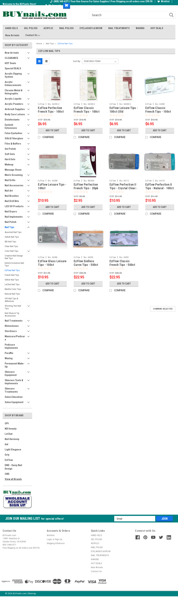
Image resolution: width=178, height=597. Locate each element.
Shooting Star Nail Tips (13, 307)
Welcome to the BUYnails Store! (19, 4)
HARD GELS (11, 28)
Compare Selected (162, 309)
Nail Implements (14, 216)
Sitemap (32, 593)
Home (39, 43)
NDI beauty (11, 428)
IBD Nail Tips (10, 241)
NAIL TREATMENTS (119, 28)
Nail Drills (10, 180)
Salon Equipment (14, 402)
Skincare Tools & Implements (14, 382)
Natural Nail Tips (12, 293)
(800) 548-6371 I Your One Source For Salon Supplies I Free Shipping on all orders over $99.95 (101, 1)
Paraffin (9, 353)
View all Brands (13, 479)
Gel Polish (10, 148)
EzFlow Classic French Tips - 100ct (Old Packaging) (86, 111)
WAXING (140, 28)
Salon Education (14, 397)
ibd (6, 444)
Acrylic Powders (14, 104)
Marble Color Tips (13, 289)
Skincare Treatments (11, 390)
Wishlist (163, 1)
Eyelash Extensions (11, 126)
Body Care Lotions (15, 114)
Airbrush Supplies (15, 109)
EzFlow (9, 460)
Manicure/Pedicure (15, 338)
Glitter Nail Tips (12, 279)
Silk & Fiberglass (14, 138)
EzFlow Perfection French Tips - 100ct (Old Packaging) (51, 111)
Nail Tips (9, 227)
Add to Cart (52, 130)
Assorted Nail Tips (13, 232)
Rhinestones (12, 325)
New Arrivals (12, 35)
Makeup (9, 164)
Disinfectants (12, 119)
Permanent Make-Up (15, 365)
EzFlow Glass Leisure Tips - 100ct (52, 263)
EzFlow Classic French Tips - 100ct (158, 109)
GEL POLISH (30, 28)
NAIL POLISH (66, 28)
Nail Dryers (11, 211)
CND (7, 473)
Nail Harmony (12, 439)
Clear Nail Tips (11, 246)
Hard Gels (10, 159)
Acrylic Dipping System (13, 75)
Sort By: (77, 61)
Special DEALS (13, 68)
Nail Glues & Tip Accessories (12, 314)
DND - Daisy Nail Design (13, 467)
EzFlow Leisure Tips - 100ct (52, 186)
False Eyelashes (13, 133)
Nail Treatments (13, 320)
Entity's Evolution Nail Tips (14, 264)
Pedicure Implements (11, 346)
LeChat (9, 433)
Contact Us (32, 35)
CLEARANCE (11, 58)
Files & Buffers (13, 143)
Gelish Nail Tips (12, 237)
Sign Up (58, 539)
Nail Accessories (14, 185)
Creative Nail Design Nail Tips (14, 257)
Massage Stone (13, 169)
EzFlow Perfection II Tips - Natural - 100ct (159, 186)
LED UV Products (14, 206)
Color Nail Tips (11, 251)
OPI (7, 423)
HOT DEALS (157, 28)
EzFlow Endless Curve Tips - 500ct (86, 263)
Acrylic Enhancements (13, 83)
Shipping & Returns (56, 543)
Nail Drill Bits (12, 201)
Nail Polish (10, 222)
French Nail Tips (12, 275)
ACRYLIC (48, 28)
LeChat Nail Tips (12, 284)
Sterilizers (11, 331)
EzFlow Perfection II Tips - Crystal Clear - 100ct (123, 188)
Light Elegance (13, 449)
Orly (7, 454)
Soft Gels (10, 154)
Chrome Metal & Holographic (13, 92)
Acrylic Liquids (13, 98)
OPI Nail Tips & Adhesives (11, 299)
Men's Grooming (14, 175)
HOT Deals (10, 63)
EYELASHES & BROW (91, 28)
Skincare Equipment (11, 373)
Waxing (9, 358)
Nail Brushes (12, 195)
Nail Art (9, 190)
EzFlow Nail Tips (12, 270)
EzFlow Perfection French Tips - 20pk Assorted (86, 188)
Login (49, 539)
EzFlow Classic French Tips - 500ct (122, 263)
